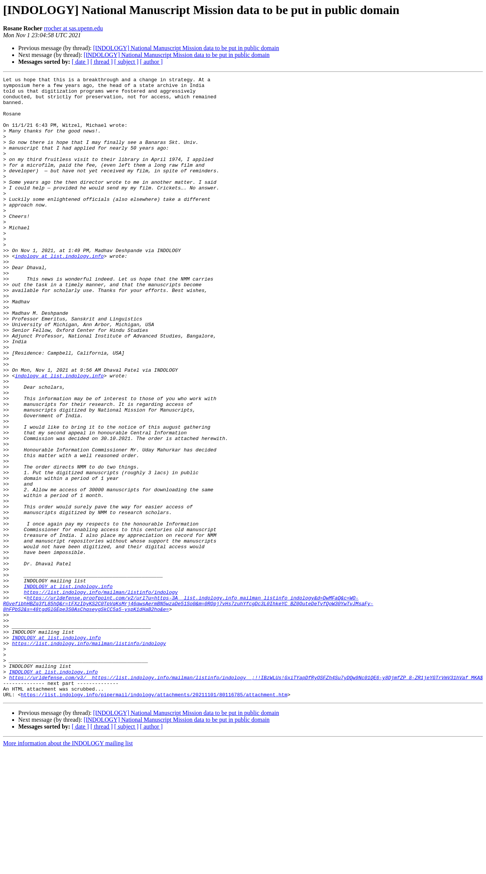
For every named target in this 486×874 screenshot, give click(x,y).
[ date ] (80, 61)
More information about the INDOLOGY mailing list (68, 867)
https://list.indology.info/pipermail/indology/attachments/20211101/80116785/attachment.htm (154, 818)
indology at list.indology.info (59, 292)
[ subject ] (126, 61)
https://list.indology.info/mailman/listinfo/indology (101, 695)
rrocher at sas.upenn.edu (73, 28)
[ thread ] (101, 61)
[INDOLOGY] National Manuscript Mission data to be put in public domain (186, 48)
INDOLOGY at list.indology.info (68, 688)
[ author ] (151, 61)
